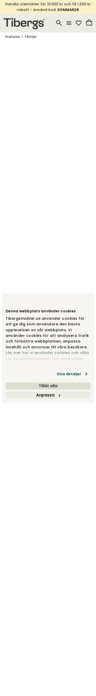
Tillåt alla (48, 386)
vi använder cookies (50, 352)
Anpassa (48, 395)
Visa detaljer (69, 373)
